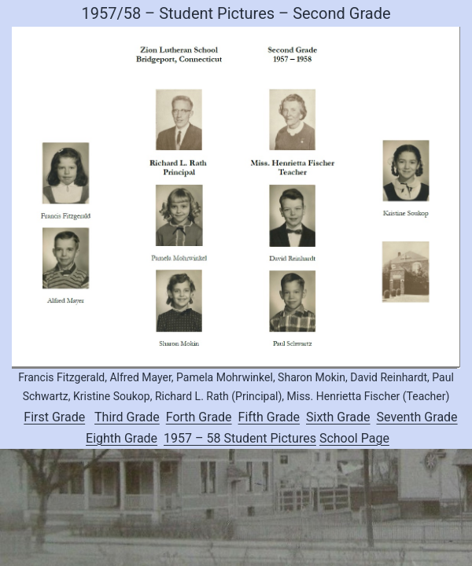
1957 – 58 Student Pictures (240, 438)
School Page (354, 438)
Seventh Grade (417, 417)
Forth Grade (199, 417)
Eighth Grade (121, 438)
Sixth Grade (338, 417)
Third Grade (127, 417)
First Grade (54, 417)
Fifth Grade (269, 417)
